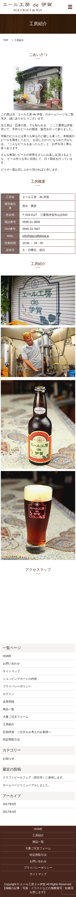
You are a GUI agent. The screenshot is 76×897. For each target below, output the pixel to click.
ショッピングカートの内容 (20, 678)
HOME (7, 656)
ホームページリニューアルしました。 (27, 785)
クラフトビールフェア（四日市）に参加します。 (34, 777)
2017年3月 (9, 811)
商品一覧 (8, 709)
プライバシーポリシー (17, 686)
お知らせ (8, 758)
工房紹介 (8, 724)
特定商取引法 (11, 739)
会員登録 (8, 701)
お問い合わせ (11, 663)
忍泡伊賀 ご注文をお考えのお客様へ (27, 732)
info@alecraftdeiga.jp (35, 236)
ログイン (8, 694)
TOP (5, 40)
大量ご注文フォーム (15, 716)
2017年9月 (9, 804)
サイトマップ (11, 671)
